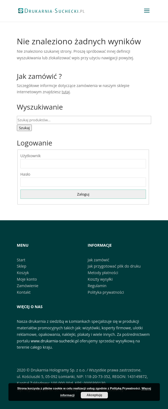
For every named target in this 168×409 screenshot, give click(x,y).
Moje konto (27, 279)
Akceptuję (94, 395)
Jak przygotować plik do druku (114, 266)
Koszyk (23, 272)
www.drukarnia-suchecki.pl (55, 340)
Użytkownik (30, 155)
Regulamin (97, 285)
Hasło (25, 174)
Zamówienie (27, 285)
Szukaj (24, 127)
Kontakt (24, 292)
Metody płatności (103, 272)
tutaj (66, 91)
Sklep (21, 266)
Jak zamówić (98, 259)
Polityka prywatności (106, 292)
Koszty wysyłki (100, 279)
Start (21, 259)
